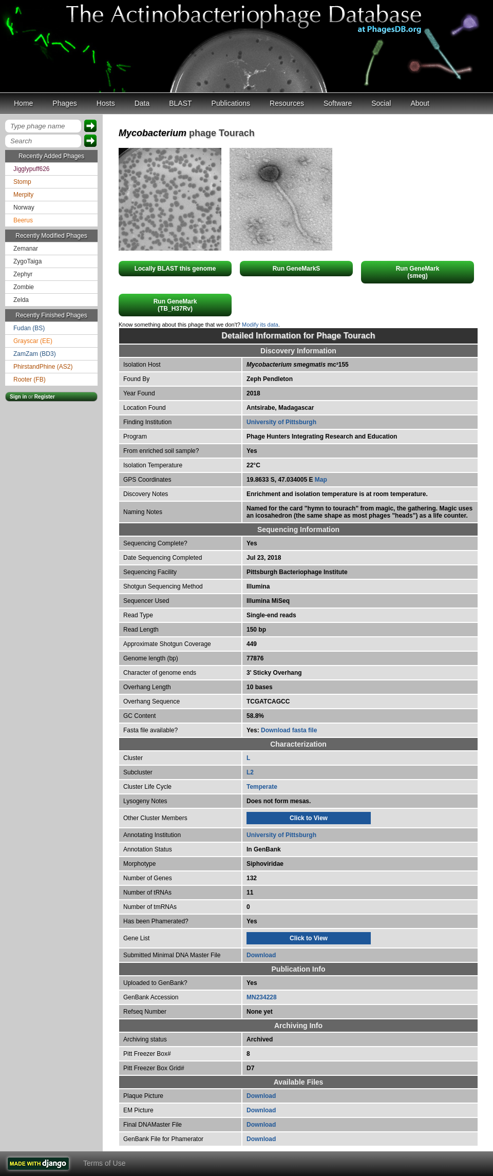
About (419, 103)
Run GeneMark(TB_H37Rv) (175, 305)
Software (338, 103)
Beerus (23, 220)
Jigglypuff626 (31, 169)
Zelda (21, 300)
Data (142, 103)
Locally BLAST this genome (175, 268)
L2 (250, 772)
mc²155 (297, 364)
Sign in (18, 397)
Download (261, 955)
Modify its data (260, 324)
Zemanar (25, 248)
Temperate (261, 786)
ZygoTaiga (27, 261)
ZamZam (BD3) (34, 353)
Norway (23, 207)
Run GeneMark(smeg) (418, 272)
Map (321, 479)
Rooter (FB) (29, 379)
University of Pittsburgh (281, 422)
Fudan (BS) (29, 328)
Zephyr (22, 274)
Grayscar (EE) (32, 341)
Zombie (23, 287)
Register (44, 397)
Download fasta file (289, 730)
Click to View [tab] (309, 818)
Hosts (106, 103)
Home (23, 103)
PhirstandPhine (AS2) (42, 366)
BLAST (180, 103)
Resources (287, 103)
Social (381, 103)
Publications (231, 103)
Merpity (23, 194)
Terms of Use (104, 1163)
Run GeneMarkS (296, 268)
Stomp (22, 181)
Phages (64, 103)
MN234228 (261, 997)
